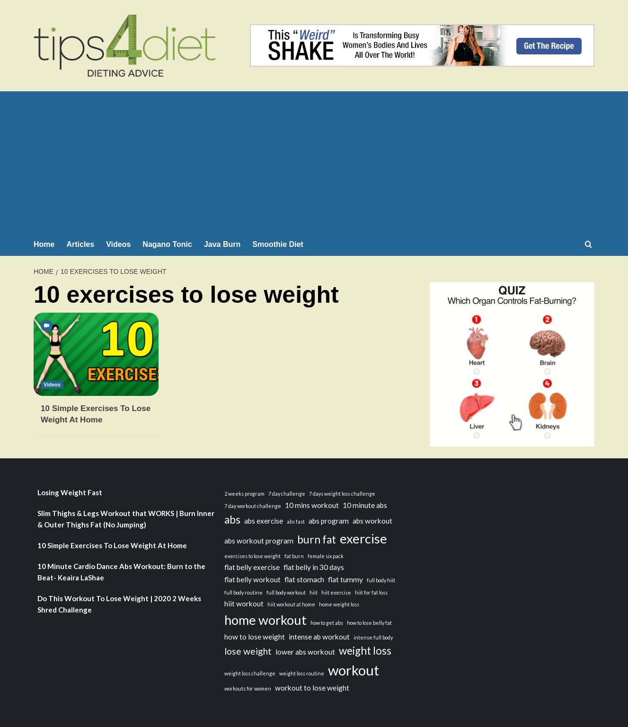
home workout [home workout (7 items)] (265, 620)
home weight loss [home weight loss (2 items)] (339, 604)
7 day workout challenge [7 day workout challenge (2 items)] (252, 506)
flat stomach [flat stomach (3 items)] (304, 579)
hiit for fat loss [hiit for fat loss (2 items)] (371, 592)
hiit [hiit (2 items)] (314, 592)
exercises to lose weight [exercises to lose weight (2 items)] (252, 556)
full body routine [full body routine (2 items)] (243, 592)
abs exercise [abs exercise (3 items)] (263, 521)
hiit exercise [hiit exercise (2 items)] (336, 592)
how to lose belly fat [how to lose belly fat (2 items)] (369, 623)
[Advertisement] (314, 162)
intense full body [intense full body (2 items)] (373, 637)
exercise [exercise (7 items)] (363, 538)
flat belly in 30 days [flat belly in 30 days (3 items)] (313, 567)
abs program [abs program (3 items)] (329, 521)
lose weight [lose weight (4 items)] (248, 651)
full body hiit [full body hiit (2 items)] (381, 580)
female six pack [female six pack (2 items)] (326, 556)
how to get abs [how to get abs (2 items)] (326, 623)
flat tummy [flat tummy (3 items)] (345, 579)
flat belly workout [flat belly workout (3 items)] (252, 579)
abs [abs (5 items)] (232, 519)
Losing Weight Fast (69, 492)
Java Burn (222, 244)
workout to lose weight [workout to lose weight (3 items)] (312, 687)
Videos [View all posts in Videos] (52, 384)
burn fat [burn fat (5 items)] (316, 539)
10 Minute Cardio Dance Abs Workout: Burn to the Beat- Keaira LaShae (121, 572)
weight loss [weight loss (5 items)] (365, 650)
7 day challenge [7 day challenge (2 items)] (286, 494)
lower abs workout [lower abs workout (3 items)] (305, 652)
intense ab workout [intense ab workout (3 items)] (319, 636)
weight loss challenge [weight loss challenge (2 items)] (249, 673)
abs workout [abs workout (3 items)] (372, 521)
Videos (118, 244)
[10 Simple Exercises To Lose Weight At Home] (96, 354)
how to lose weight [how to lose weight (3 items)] (254, 636)
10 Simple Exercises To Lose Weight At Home (112, 545)
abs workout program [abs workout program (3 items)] (258, 540)
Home (44, 244)
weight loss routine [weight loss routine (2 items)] (301, 673)
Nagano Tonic (167, 244)
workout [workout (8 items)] (353, 670)
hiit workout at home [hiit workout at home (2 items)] (291, 604)
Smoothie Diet (277, 244)
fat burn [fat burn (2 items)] (294, 556)
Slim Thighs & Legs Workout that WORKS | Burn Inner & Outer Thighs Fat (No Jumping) (125, 519)
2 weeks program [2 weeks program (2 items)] (244, 494)
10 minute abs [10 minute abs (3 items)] (365, 505)
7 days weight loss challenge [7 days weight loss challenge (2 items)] (342, 494)
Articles (80, 244)
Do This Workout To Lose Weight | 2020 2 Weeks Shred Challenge (119, 604)
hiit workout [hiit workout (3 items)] (244, 603)
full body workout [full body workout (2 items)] (286, 592)
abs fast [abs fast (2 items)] (296, 521)
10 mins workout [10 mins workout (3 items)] (312, 505)
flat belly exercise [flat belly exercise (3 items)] (252, 567)
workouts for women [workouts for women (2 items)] (247, 688)
